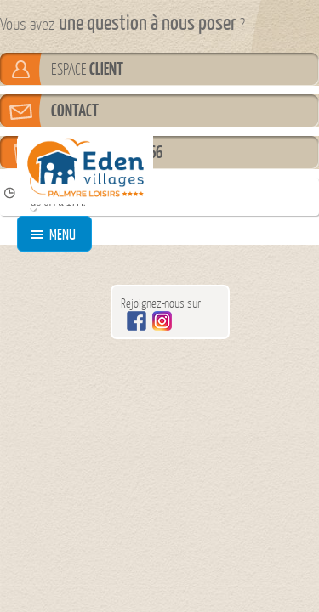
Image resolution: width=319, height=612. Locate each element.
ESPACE (87, 69)
